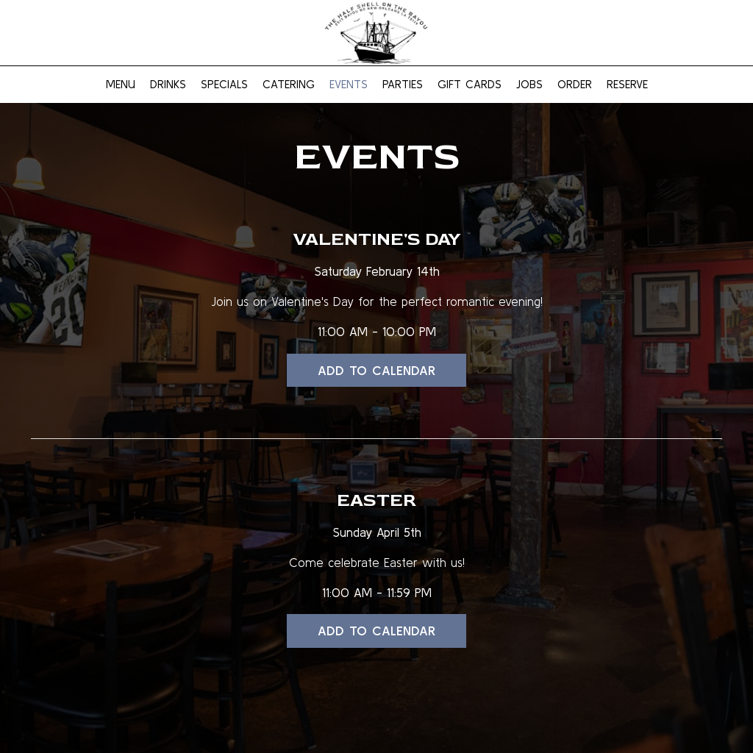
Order (574, 84)
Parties (402, 84)
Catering (289, 84)
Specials (224, 84)
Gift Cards (470, 84)
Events (348, 84)
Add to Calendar (376, 370)
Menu (120, 84)
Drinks (168, 84)
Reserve (627, 84)
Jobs (529, 84)
